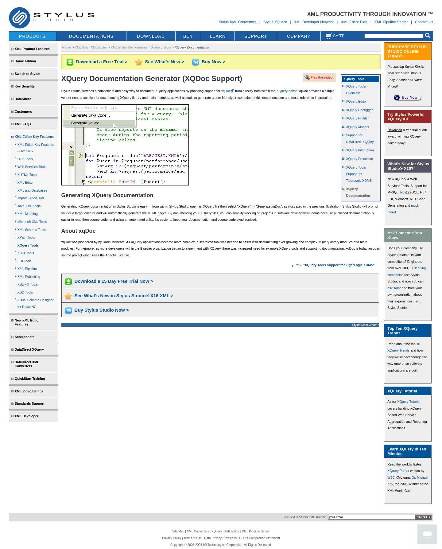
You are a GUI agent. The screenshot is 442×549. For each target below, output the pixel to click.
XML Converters (198, 531)
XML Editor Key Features (34, 136)
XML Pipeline (27, 269)
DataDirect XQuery (29, 349)
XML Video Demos (29, 391)
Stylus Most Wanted (365, 325)
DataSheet (23, 99)
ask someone (397, 288)
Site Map (178, 531)
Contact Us (424, 22)
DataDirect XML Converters (27, 364)
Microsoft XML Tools (32, 222)
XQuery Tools (28, 245)
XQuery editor (287, 91)
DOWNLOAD (151, 36)
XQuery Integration (360, 150)
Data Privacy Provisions (220, 538)
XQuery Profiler (357, 118)
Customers (23, 111)
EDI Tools (24, 261)
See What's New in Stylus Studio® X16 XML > (124, 295)
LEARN (218, 36)
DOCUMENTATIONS (91, 36)
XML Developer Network (314, 22)
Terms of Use (193, 538)
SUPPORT (255, 36)
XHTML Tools (27, 175)
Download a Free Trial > (102, 61)
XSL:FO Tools (27, 284)
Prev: (333, 265)
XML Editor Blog (354, 22)
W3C (391, 477)
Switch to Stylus (27, 74)
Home (66, 47)
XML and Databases (32, 190)
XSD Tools (25, 292)
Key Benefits (25, 86)
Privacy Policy (171, 538)
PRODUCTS (32, 36)
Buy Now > (213, 61)
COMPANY (299, 36)
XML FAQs (23, 124)
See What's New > (164, 61)
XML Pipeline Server (391, 22)
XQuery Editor (356, 101)
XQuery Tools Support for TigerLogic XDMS (359, 173)
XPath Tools (26, 237)
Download (394, 130)
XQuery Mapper (357, 127)
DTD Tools (25, 159)
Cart (334, 35)
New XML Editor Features (27, 322)
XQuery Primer (398, 471)
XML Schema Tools (31, 230)
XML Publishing (28, 276)
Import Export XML (31, 198)
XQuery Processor (359, 159)
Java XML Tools (29, 206)
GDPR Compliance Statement (259, 538)
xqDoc (226, 91)
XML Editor (25, 182)
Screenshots (25, 337)
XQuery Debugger (359, 110)
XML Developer (26, 416)
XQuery (216, 531)
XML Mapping (27, 214)
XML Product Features (32, 49)
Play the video (321, 77)
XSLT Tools (25, 253)
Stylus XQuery (275, 22)
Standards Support (30, 403)
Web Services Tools (31, 167)
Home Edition (25, 61)
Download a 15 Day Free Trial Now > (114, 281)
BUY (188, 36)
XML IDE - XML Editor (91, 47)
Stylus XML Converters (237, 22)
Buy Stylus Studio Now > (102, 310)
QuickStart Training (30, 378)
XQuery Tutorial (408, 401)
